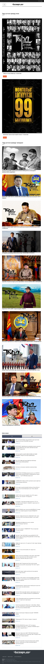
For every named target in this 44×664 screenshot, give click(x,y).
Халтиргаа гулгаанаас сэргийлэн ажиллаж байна (26, 467)
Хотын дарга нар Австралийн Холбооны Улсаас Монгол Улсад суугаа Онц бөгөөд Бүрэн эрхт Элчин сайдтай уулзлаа (27, 489)
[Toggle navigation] (4, 4)
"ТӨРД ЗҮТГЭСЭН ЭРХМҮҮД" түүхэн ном (12, 73)
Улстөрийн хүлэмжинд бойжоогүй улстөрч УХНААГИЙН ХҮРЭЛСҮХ (18, 253)
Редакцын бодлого (10, 656)
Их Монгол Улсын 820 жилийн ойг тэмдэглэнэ (26, 549)
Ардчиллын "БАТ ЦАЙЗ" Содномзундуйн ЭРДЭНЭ (14, 308)
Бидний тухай (4, 656)
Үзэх (5, 76)
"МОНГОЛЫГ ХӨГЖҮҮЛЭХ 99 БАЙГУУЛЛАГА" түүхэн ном (15, 134)
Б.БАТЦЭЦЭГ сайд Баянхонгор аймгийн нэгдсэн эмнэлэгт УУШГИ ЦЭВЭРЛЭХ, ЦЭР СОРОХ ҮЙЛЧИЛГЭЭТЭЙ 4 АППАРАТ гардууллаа (28, 448)
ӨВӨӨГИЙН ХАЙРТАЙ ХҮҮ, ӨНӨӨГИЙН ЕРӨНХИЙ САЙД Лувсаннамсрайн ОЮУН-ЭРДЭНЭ (21, 197)
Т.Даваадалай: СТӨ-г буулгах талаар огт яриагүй (26, 619)
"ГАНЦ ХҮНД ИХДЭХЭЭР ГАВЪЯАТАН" (11, 425)
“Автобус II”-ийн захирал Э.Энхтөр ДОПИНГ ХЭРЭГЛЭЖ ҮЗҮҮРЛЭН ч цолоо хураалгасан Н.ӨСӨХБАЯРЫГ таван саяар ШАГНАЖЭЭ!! (27, 579)
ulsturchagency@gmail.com (10, 659)
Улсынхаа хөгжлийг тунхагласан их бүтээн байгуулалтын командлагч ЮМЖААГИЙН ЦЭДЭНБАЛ (19, 171)
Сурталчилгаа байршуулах (17, 656)
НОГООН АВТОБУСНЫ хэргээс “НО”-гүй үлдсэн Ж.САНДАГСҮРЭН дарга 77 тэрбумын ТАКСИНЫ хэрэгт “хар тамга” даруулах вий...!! (27, 626)
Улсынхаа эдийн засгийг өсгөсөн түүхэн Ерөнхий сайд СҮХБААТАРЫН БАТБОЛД (21, 396)
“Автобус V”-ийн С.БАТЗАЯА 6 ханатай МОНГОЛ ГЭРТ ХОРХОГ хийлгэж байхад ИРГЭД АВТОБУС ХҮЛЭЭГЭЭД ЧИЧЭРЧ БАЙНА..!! (28, 537)
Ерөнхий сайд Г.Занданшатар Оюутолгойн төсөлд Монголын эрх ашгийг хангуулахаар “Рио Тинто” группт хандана (27, 565)
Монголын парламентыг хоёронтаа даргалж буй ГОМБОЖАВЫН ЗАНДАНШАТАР (21, 341)
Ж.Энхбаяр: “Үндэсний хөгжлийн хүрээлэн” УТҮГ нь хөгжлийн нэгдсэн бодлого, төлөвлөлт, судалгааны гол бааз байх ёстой (27, 503)
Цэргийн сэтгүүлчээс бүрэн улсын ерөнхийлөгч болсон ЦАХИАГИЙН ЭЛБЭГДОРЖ (22, 281)
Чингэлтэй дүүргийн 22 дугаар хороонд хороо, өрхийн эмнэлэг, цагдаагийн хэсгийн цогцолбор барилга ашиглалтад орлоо (27, 642)
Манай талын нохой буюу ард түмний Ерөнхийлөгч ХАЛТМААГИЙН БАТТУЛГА (21, 370)
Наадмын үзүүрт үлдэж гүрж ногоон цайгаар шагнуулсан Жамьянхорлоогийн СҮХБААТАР (21, 227)
